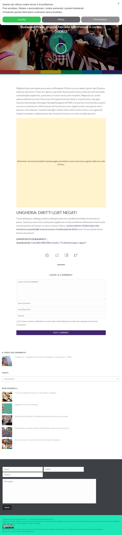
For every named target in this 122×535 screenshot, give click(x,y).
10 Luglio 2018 (61, 59)
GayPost (62, 56)
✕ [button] (118, 3)
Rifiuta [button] (61, 19)
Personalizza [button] (100, 19)
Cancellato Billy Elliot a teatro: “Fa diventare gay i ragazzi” (58, 242)
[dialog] (61, 12)
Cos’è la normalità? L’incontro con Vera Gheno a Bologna (35, 393)
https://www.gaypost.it (26, 531)
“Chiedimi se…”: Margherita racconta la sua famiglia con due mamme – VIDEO (43, 357)
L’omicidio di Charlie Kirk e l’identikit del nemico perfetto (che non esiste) (41, 416)
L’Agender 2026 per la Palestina (26, 405)
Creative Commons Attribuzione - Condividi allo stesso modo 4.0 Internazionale (71, 529)
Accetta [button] (22, 19)
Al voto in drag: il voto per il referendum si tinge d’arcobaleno (37, 440)
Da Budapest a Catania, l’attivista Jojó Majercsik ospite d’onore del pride (42, 428)
